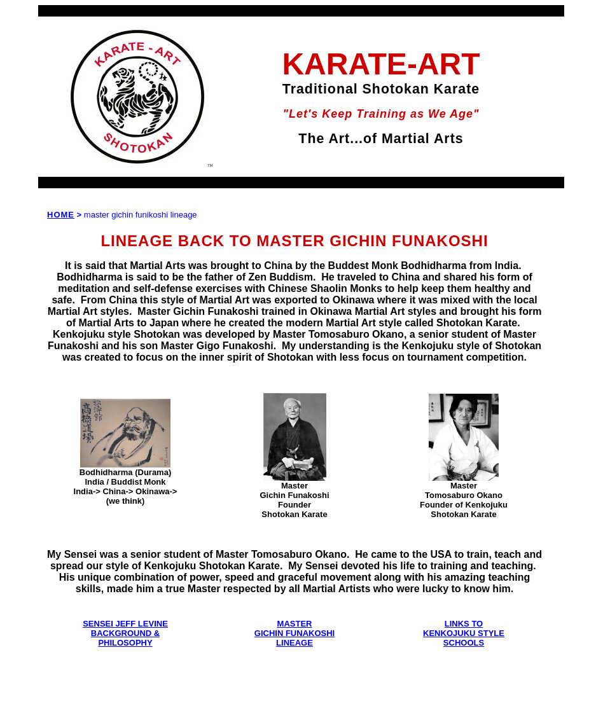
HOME (60, 214)
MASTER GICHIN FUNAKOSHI (294, 628)
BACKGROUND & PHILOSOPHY (125, 637)
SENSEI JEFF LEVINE (125, 623)
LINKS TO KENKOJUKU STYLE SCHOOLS (463, 633)
